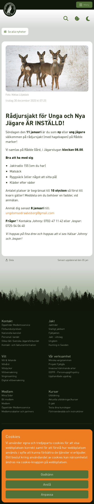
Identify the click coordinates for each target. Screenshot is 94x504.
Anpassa (47, 494)
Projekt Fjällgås (57, 364)
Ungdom (53, 340)
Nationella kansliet (11, 332)
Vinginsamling (9, 376)
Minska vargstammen (60, 360)
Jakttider (53, 324)
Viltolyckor (7, 368)
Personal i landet (10, 336)
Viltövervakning (9, 372)
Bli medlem (8, 399)
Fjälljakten (54, 332)
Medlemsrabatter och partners (18, 411)
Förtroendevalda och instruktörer (66, 411)
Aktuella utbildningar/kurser (63, 399)
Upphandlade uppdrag (60, 376)
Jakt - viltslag (55, 336)
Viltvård (5, 364)
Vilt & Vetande (9, 360)
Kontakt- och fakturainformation (19, 344)
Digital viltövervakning (13, 380)
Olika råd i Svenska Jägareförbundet (20, 340)
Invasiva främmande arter (62, 368)
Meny (84, 4)
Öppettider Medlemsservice (16, 324)
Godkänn (47, 474)
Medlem (6, 403)
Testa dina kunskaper (60, 407)
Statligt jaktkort (57, 328)
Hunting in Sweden (58, 344)
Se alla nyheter (15, 31)
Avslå (47, 484)
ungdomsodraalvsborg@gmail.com (30, 213)
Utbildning (54, 395)
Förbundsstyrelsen (11, 328)
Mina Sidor (7, 395)
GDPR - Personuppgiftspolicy (64, 372)
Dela (10, 260)
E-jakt (52, 403)
